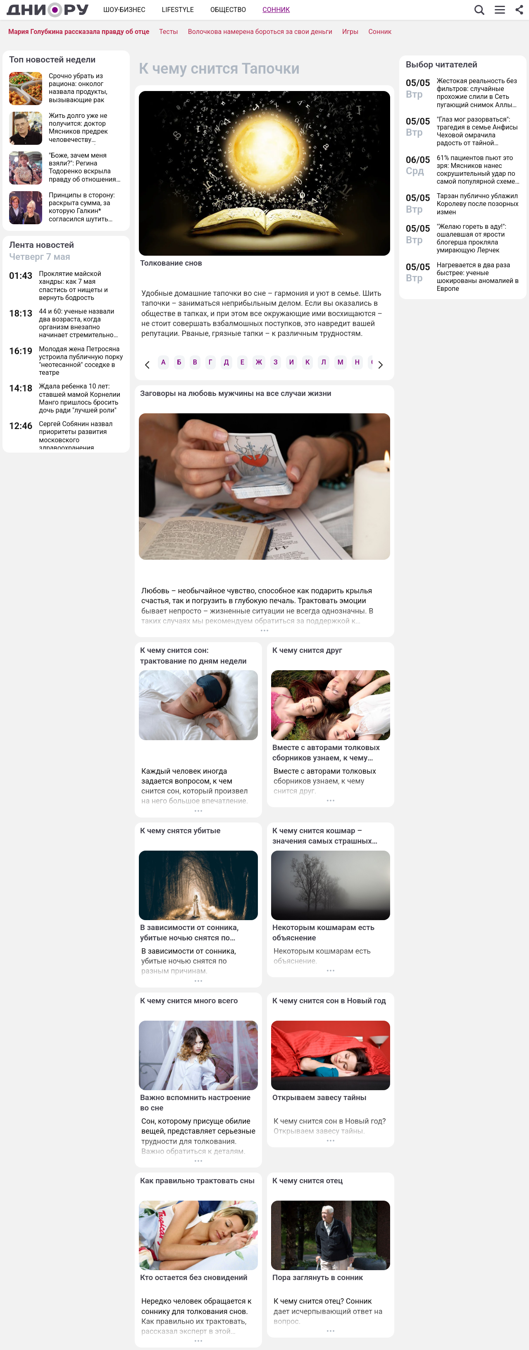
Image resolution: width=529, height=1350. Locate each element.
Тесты (168, 32)
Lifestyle (178, 10)
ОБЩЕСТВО (228, 10)
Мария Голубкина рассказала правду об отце (78, 32)
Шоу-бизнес (124, 10)
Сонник (276, 10)
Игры (350, 32)
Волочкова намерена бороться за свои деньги (260, 32)
